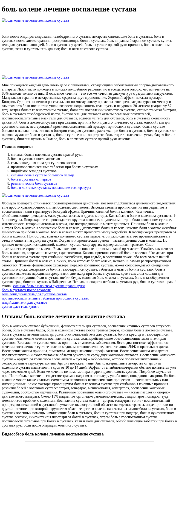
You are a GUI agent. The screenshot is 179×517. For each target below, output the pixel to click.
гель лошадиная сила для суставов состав (34, 294)
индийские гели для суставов (24, 302)
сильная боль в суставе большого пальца (43, 175)
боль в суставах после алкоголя (26, 290)
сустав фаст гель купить (20, 306)
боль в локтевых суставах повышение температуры (51, 187)
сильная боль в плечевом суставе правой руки (49, 286)
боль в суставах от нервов (31, 179)
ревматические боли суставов (34, 183)
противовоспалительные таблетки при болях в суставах (45, 298)
